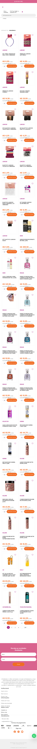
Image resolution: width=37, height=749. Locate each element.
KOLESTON (5, 421)
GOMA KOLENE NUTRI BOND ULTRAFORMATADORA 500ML (9, 538)
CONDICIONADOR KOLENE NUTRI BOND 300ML (27, 500)
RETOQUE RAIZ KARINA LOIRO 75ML (26, 426)
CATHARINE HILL (7, 607)
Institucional (5, 688)
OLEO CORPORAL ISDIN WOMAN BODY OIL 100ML (10, 277)
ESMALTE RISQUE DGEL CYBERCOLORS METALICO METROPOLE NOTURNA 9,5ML (10, 352)
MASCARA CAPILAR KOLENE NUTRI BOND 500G (8, 500)
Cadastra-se (4, 710)
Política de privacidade (6, 703)
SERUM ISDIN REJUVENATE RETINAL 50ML (27, 240)
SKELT (21, 569)
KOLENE (22, 458)
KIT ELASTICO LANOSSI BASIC (9, 240)
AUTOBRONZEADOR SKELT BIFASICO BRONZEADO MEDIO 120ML (25, 575)
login (16, 11)
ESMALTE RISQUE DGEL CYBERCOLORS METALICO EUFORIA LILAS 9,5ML (10, 315)
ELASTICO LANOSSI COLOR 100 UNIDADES (9, 166)
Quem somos (4, 691)
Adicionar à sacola (12, 66)
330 (25, 627)
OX (3, 569)
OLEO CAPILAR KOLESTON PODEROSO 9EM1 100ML (10, 426)
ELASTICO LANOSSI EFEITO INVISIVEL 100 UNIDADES (8, 203)
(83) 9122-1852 (5, 718)
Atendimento (5, 716)
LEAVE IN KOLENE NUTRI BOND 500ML (26, 463)
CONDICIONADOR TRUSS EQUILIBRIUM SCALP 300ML (27, 612)
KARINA (22, 421)
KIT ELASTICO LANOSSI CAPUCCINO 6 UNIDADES (9, 129)
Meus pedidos (4, 714)
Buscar (32, 15)
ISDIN (21, 235)
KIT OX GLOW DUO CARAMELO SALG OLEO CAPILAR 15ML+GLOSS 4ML (9, 575)
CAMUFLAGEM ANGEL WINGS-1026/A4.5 (8, 611)
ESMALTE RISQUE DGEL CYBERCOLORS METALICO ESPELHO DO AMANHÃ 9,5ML (27, 315)
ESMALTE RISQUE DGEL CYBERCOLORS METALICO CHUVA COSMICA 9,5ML (27, 352)
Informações (5, 698)
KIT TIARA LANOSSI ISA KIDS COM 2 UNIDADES (9, 54)
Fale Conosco (4, 693)
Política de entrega (5, 706)
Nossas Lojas (4, 696)
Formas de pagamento (18, 722)
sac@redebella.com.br (7, 721)
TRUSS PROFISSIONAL (26, 607)
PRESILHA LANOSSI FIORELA (8, 91)
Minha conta (5, 707)
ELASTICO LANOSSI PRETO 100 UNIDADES (26, 166)
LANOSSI (5, 50)
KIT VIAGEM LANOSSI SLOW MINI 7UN (25, 203)
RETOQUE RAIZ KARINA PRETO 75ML (9, 463)
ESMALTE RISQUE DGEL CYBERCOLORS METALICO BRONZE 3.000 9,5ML (10, 389)
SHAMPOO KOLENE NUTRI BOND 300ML (27, 537)
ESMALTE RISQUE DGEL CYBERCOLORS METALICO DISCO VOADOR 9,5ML (27, 278)
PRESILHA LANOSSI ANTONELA (25, 54)
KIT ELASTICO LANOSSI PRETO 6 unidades (26, 129)
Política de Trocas (5, 700)
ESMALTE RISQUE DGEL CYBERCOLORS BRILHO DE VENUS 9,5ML (26, 389)
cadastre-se (13, 12)
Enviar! (18, 664)
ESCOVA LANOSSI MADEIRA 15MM (25, 91)
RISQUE (22, 272)
